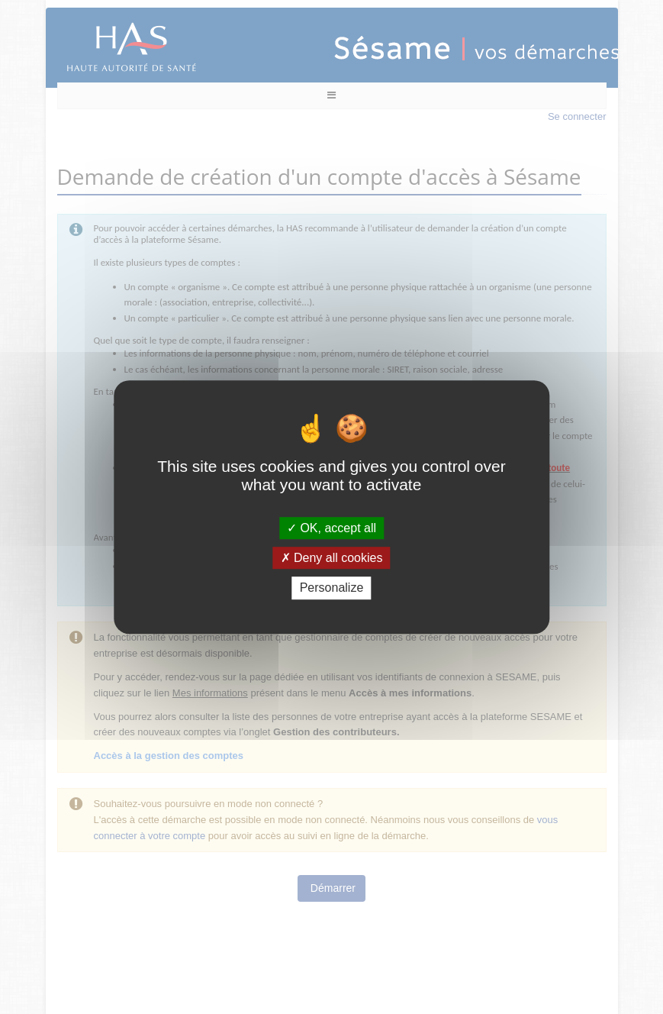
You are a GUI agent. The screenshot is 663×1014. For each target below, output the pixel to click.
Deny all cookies (332, 557)
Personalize (332, 588)
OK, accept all (331, 528)
